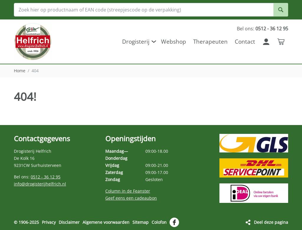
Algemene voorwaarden (106, 222)
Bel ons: (262, 28)
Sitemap (140, 222)
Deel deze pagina (271, 222)
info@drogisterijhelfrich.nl (40, 184)
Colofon (159, 222)
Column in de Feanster (127, 191)
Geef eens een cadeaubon (131, 198)
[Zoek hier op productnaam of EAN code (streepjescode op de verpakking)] (151, 10)
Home (19, 70)
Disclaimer (69, 222)
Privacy (49, 222)
